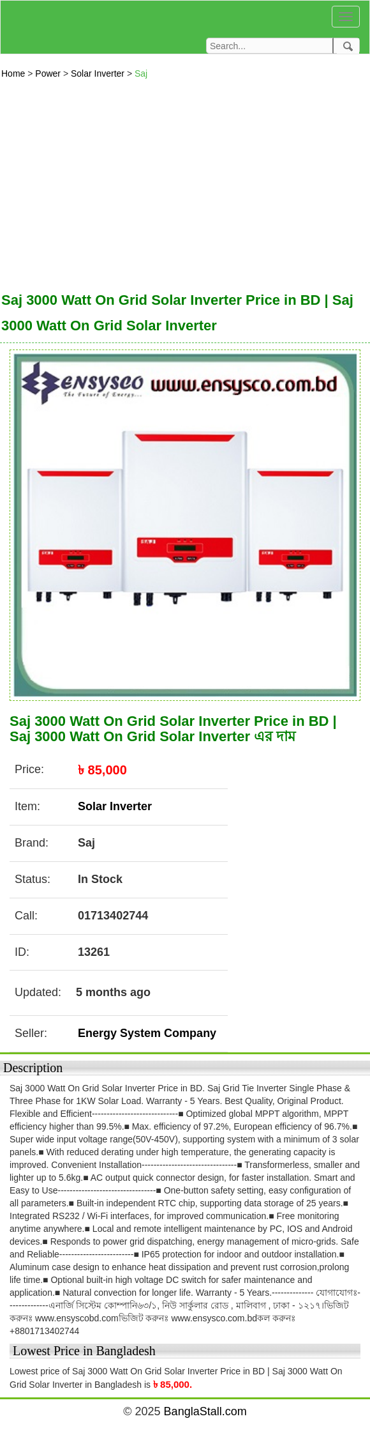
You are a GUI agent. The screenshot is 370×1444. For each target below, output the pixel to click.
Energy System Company (147, 1033)
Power (49, 73)
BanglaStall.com (205, 1411)
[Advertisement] (185, 182)
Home (14, 73)
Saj (141, 73)
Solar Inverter (99, 73)
